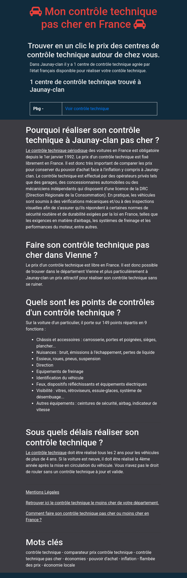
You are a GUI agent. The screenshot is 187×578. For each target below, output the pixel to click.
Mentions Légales (42, 492)
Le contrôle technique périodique (57, 150)
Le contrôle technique (46, 452)
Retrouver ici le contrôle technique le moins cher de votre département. (92, 502)
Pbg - (38, 108)
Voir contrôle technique (87, 108)
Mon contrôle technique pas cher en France (93, 18)
